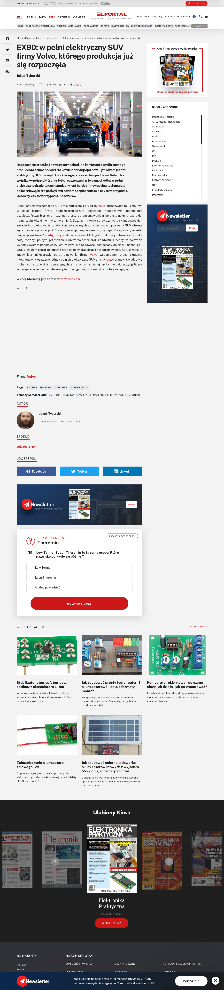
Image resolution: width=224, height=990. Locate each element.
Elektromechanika (141, 26)
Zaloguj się (196, 3)
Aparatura (158, 126)
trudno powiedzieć (47, 587)
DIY (127, 26)
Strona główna (24, 38)
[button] (55, 862)
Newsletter (143, 16)
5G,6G (20, 26)
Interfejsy (157, 194)
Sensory (45, 387)
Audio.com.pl (121, 971)
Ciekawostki (159, 146)
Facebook (36, 472)
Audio (78, 26)
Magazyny (156, 16)
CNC (154, 150)
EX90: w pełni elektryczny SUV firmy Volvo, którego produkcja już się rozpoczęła (100, 38)
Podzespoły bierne (163, 116)
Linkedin (122, 471)
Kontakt (21, 969)
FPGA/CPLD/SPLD (163, 180)
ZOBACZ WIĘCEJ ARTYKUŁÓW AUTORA (59, 422)
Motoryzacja (79, 387)
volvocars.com (70, 279)
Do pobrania (183, 16)
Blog (19, 16)
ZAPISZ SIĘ (191, 981)
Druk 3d (156, 160)
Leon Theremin (45, 577)
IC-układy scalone (162, 189)
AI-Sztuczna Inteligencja (40, 26)
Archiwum (169, 16)
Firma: (26, 376)
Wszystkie (199, 26)
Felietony (51, 38)
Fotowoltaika (183, 26)
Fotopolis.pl (169, 971)
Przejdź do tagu (198, 626)
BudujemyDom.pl (74, 971)
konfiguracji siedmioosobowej (65, 235)
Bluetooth (117, 26)
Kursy (42, 16)
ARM (70, 26)
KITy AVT (22, 965)
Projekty (31, 16)
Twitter (79, 471)
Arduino (61, 26)
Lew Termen (43, 567)
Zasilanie (60, 387)
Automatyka (91, 26)
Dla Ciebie (79, 16)
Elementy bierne (164, 26)
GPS (154, 185)
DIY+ (52, 16)
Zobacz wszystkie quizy (121, 536)
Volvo (75, 84)
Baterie (105, 26)
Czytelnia (64, 16)
